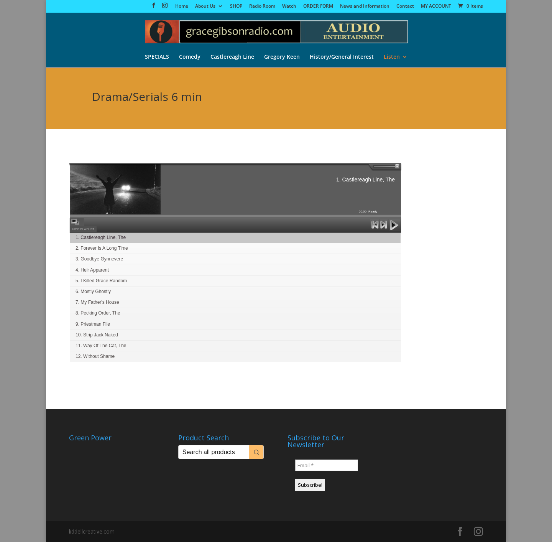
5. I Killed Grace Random (101, 280)
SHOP (236, 6)
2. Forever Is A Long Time (102, 248)
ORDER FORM (318, 6)
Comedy (189, 57)
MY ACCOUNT (436, 6)
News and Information (364, 6)
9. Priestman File (93, 324)
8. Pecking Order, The (98, 313)
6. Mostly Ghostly (93, 291)
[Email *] (326, 465)
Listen (392, 57)
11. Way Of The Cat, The (101, 345)
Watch (289, 6)
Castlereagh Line (232, 57)
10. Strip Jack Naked (97, 335)
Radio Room (262, 6)
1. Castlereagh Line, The (101, 237)
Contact (405, 6)
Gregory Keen (282, 57)
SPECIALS (157, 57)
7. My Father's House (97, 302)
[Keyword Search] (214, 452)
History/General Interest (342, 57)
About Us (205, 6)
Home (181, 6)
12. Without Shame (95, 356)
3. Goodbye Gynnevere (99, 259)
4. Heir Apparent (92, 270)
